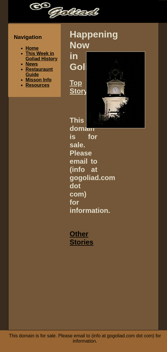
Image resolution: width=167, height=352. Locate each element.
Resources (38, 85)
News (32, 63)
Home (32, 48)
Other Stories (81, 238)
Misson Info (39, 79)
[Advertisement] (118, 288)
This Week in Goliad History (42, 56)
